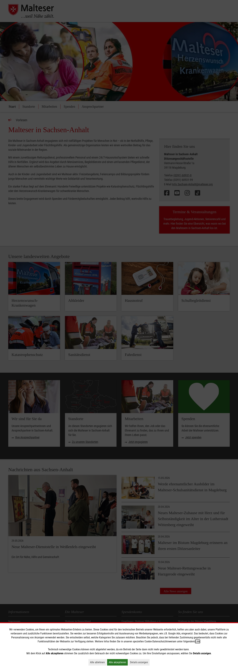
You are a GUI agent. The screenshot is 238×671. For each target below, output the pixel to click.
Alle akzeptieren (118, 662)
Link (197, 641)
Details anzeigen (140, 662)
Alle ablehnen (98, 662)
